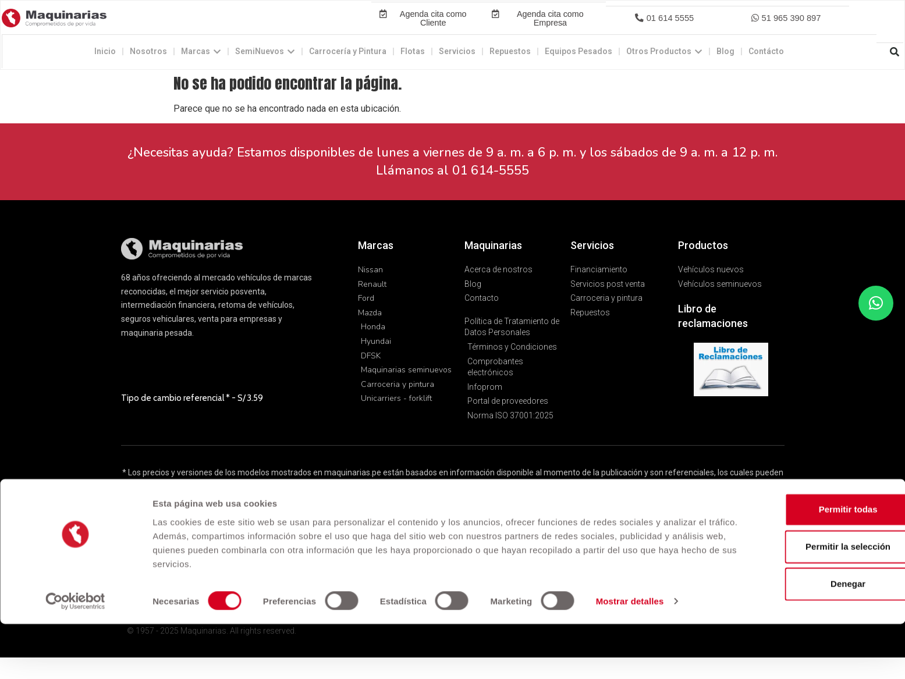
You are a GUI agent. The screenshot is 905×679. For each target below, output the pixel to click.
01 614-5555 (490, 192)
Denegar (807, 639)
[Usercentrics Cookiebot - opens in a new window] (75, 656)
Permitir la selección (807, 601)
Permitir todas (808, 564)
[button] (663, 29)
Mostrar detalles (630, 656)
